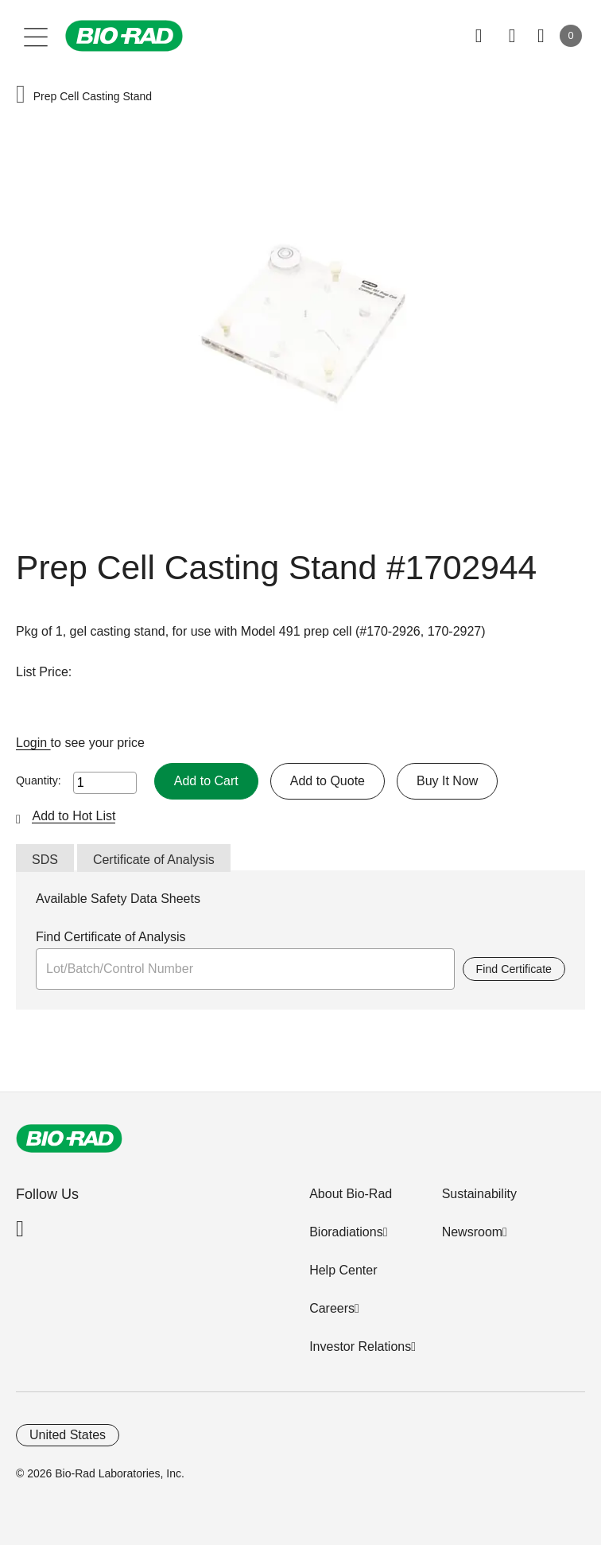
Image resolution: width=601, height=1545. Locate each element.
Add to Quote (327, 781)
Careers (332, 1308)
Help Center (343, 1270)
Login (33, 742)
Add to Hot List (73, 816)
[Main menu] (36, 36)
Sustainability (479, 1194)
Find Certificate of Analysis (111, 937)
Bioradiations (346, 1232)
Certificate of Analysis (154, 859)
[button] (20, 96)
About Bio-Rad (350, 1194)
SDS (45, 859)
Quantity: (38, 780)
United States (67, 1435)
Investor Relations (360, 1346)
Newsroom (472, 1232)
